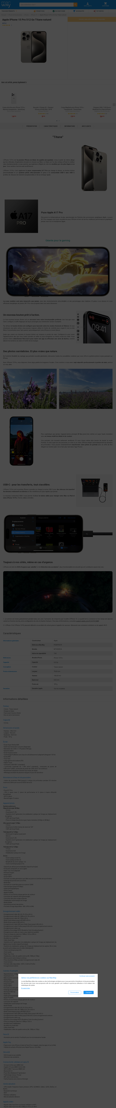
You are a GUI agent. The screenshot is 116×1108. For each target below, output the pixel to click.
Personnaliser (74, 992)
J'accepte (89, 992)
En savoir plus (25, 988)
